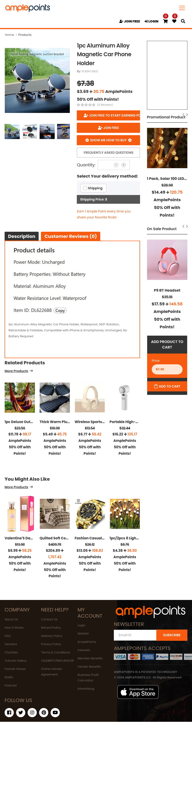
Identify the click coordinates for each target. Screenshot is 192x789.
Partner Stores (15, 669)
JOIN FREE (129, 21)
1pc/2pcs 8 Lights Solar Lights (135, 538)
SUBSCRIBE (172, 635)
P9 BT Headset (167, 290)
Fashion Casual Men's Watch (100, 538)
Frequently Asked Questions (108, 152)
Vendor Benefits (89, 666)
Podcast (11, 685)
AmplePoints (86, 642)
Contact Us (49, 619)
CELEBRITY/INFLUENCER (57, 660)
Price (156, 360)
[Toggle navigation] (182, 8)
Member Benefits (90, 658)
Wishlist (83, 633)
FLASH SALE (90, 71)
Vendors (11, 644)
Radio (9, 677)
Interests (83, 650)
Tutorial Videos (16, 660)
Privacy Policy (51, 644)
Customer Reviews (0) (70, 236)
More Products (16, 371)
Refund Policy (51, 627)
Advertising (85, 688)
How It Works (14, 627)
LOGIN (151, 21)
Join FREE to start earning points (114, 115)
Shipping (95, 188)
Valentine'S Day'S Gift (23, 538)
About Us (11, 619)
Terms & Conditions (55, 652)
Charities (11, 652)
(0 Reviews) (105, 104)
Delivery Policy (51, 636)
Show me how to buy (108, 140)
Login (81, 625)
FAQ (8, 636)
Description (21, 236)
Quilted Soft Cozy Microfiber (64, 538)
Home (9, 35)
